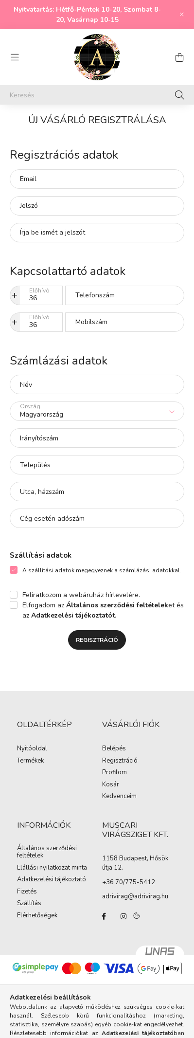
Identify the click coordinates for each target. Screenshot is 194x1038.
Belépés (114, 749)
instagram (123, 916)
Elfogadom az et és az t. (103, 610)
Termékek (30, 761)
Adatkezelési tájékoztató (51, 880)
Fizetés (27, 892)
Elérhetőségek (37, 916)
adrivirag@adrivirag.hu (135, 896)
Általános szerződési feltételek (47, 852)
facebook (104, 916)
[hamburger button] (14, 57)
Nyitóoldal (32, 749)
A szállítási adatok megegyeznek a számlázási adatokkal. (101, 570)
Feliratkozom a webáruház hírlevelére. (81, 595)
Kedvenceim (119, 797)
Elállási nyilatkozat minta (52, 868)
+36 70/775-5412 (128, 882)
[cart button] (179, 57)
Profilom (114, 773)
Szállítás (29, 904)
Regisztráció (97, 640)
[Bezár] (182, 14)
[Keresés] (97, 95)
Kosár (110, 785)
